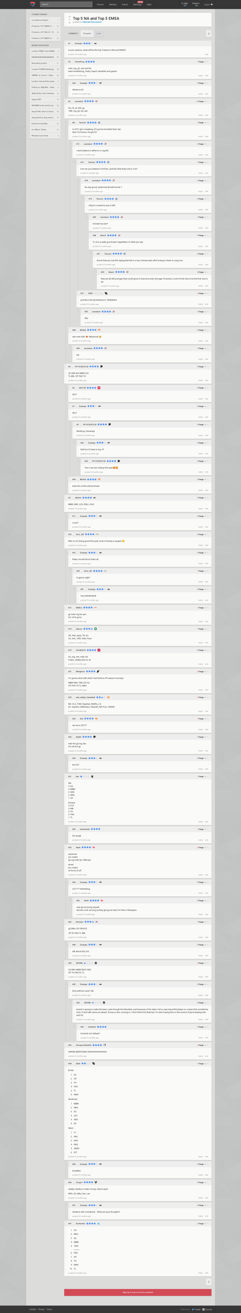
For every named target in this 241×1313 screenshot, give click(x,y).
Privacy (41, 1309)
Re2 (81, 719)
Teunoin (82, 123)
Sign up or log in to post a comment (138, 1292)
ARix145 (82, 388)
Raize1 (103, 235)
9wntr (78, 847)
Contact (32, 1309)
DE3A (78, 1064)
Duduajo (78, 43)
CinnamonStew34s (83, 1045)
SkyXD (78, 737)
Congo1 (79, 1182)
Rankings (138, 3)
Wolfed (83, 330)
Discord (207, 1309)
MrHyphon (80, 672)
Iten (77, 776)
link (206, 54)
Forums (100, 4)
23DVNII (79, 963)
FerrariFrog (79, 62)
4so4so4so (80, 1224)
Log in (208, 4)
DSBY (90, 293)
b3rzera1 (79, 922)
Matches (113, 4)
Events (125, 4)
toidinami (92, 1027)
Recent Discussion (40, 45)
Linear (98, 33)
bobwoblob (85, 829)
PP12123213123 (81, 367)
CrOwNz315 (81, 650)
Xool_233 (80, 534)
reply (200, 76)
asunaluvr (79, 101)
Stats (149, 4)
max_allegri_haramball (85, 697)
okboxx (79, 629)
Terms (49, 1309)
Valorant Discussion (92, 22)
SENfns (79, 608)
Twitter (196, 1309)
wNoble (78, 498)
